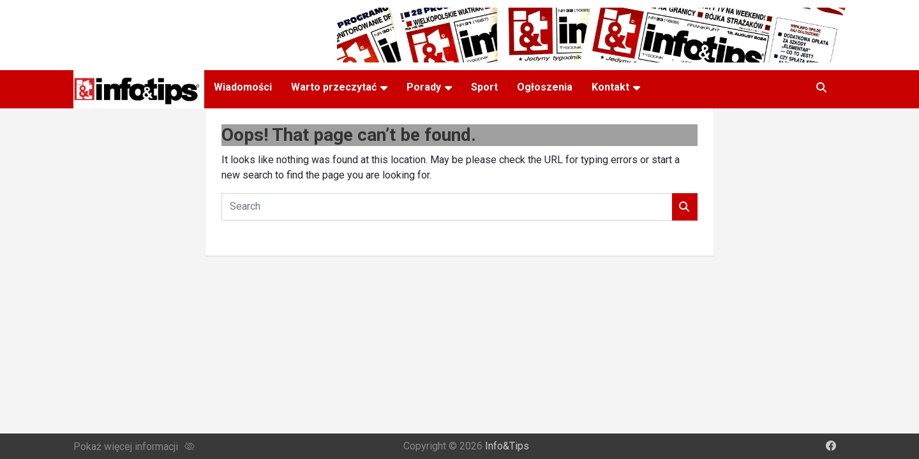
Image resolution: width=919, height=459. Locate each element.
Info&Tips (507, 446)
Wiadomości (243, 87)
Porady (424, 87)
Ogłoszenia (544, 87)
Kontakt (610, 87)
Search (685, 207)
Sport (484, 87)
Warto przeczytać (334, 87)
